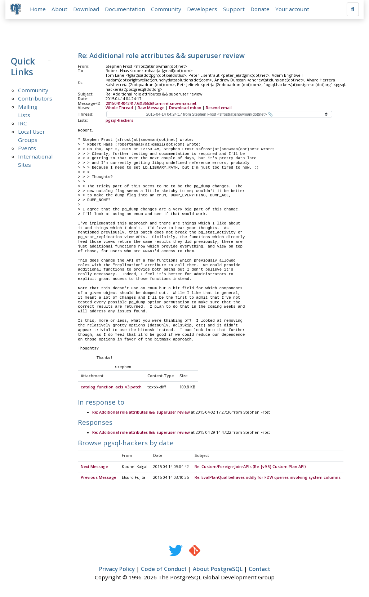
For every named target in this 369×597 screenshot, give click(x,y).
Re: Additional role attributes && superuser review (141, 413)
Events (27, 149)
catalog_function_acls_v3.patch (111, 388)
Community (167, 9)
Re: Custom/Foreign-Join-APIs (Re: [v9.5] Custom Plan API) (250, 468)
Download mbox (185, 109)
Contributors (35, 99)
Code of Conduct (164, 570)
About (60, 9)
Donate (261, 9)
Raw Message (151, 109)
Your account (293, 9)
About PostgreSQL (218, 570)
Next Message (94, 468)
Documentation (126, 9)
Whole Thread (119, 109)
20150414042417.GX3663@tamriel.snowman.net (151, 104)
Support (235, 9)
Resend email (219, 109)
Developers (203, 9)
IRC (22, 124)
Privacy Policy (117, 570)
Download (87, 9)
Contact (259, 570)
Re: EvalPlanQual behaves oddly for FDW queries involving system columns (268, 478)
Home (39, 9)
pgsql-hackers (119, 121)
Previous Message (98, 478)
